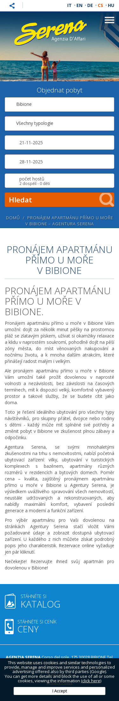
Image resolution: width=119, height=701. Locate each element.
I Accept (59, 691)
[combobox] (59, 104)
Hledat (61, 200)
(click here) (91, 681)
